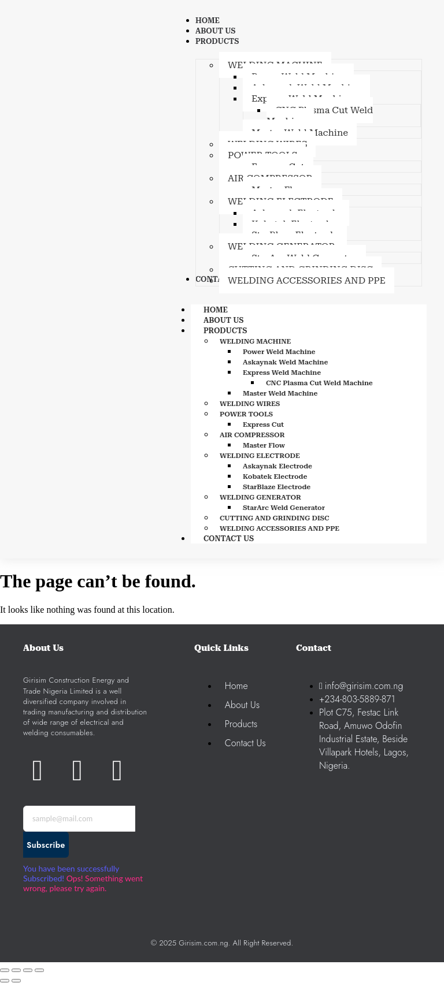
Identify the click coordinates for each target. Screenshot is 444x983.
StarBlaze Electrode (276, 487)
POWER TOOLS (246, 414)
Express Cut (263, 424)
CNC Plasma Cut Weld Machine (319, 383)
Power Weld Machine (279, 352)
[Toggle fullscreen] (16, 970)
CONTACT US (229, 538)
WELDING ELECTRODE (260, 456)
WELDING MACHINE (255, 341)
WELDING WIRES (250, 404)
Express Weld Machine (282, 372)
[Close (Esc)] (39, 970)
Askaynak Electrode (277, 466)
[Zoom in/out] (4, 970)
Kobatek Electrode (275, 476)
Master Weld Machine (280, 393)
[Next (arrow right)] (16, 980)
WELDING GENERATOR (260, 497)
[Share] (27, 970)
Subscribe (46, 845)
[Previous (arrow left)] (4, 980)
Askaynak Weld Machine (285, 362)
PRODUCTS (238, 330)
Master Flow (264, 445)
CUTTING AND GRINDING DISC (275, 518)
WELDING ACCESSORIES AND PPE (279, 528)
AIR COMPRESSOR (252, 435)
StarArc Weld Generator (284, 508)
